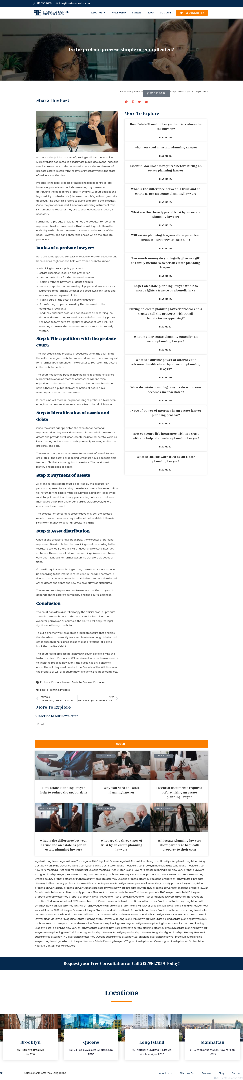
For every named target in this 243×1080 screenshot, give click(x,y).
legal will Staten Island (133, 861)
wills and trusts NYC (71, 914)
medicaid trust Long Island (170, 865)
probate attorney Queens (111, 879)
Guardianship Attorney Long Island (45, 1073)
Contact (165, 12)
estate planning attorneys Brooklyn (121, 923)
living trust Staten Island (109, 865)
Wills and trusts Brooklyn (153, 910)
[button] (126, 101)
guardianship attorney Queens (86, 937)
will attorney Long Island (183, 901)
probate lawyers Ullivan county (63, 892)
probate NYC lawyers (187, 892)
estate (62, 493)
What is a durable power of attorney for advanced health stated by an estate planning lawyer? (165, 364)
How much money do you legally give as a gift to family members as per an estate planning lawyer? (166, 263)
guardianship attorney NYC (51, 937)
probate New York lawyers (51, 923)
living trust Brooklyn (159, 861)
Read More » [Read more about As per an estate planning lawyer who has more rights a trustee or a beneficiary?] (165, 299)
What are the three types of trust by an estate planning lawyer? (165, 214)
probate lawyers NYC (139, 888)
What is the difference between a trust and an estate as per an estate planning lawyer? (166, 191)
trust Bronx (134, 901)
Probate (45, 682)
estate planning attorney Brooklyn (155, 928)
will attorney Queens (92, 905)
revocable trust (117, 901)
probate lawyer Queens (78, 888)
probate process (72, 358)
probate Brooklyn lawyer (119, 883)
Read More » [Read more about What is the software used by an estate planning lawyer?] (165, 469)
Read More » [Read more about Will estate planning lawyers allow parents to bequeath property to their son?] (165, 248)
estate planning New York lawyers (64, 932)
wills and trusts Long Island (185, 910)
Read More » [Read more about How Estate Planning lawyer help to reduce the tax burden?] (165, 137)
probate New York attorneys (99, 892)
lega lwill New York (71, 861)
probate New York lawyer (133, 892)
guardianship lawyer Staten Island (184, 941)
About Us (98, 12)
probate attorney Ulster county (84, 883)
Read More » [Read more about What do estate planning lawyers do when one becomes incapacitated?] (165, 400)
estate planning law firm (53, 14)
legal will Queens (109, 861)
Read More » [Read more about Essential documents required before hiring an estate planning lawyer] (165, 179)
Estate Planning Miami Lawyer (94, 919)
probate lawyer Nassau (49, 888)
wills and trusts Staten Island (129, 914)
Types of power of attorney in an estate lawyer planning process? (165, 412)
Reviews (136, 12)
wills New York (141, 919)
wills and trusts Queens (98, 914)
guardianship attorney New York (185, 932)
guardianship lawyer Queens (146, 941)
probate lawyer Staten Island (170, 888)
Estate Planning (49, 690)
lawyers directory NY (178, 896)
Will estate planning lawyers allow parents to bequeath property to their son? (165, 237)
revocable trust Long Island (147, 896)
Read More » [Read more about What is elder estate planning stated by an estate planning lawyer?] (165, 350)
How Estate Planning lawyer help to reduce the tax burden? (165, 126)
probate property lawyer (84, 896)
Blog (151, 12)
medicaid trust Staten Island (116, 870)
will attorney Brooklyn (155, 901)
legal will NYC (90, 861)
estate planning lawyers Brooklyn (164, 923)
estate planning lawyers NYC (189, 919)
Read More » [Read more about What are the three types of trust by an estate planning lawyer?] (165, 225)
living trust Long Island (185, 861)
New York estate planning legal (152, 870)
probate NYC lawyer (161, 892)
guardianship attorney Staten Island (127, 937)
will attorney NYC (68, 905)
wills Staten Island (161, 919)
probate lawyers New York (109, 888)
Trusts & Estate (56, 12)
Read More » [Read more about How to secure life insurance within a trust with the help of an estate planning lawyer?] (165, 446)
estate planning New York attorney (67, 928)
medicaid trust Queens (84, 870)
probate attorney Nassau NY (163, 874)
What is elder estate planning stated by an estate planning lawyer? (166, 339)
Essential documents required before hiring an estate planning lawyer (166, 168)
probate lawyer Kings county (152, 883)
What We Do (118, 12)
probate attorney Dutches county (86, 874)
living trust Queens (83, 865)
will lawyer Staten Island (97, 910)
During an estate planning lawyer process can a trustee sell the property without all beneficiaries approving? (165, 314)
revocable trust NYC (65, 901)
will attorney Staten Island (121, 905)
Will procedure (64, 672)
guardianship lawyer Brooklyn (168, 937)
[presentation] (58, 734)
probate (58, 221)
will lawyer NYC (50, 910)
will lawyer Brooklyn (149, 905)
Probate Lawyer (61, 682)
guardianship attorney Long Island (145, 932)
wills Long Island (122, 919)
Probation (99, 682)
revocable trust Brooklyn (115, 896)
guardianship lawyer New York (76, 941)
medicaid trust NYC (58, 870)
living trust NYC (62, 865)
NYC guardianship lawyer (50, 874)
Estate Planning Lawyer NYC (111, 941)
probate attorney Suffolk (177, 879)
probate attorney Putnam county (74, 879)
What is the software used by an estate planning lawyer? (165, 459)
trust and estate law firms (83, 923)
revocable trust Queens (92, 901)
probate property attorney (51, 896)
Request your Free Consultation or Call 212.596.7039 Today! (121, 963)
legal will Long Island (47, 861)
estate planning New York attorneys (111, 928)
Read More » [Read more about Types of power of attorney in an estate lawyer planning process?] (165, 423)
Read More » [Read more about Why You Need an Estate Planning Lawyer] (165, 156)
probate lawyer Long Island (187, 883)
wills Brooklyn (156, 914)
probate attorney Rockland (144, 879)
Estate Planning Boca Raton (181, 914)
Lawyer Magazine (65, 919)
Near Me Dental (44, 945)
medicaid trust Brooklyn (139, 865)
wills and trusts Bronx (125, 910)
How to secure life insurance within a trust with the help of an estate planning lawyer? (165, 436)
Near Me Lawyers (64, 945)
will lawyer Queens (71, 910)
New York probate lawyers (188, 870)
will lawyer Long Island (175, 905)
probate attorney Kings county (127, 874)
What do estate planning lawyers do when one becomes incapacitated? (165, 389)
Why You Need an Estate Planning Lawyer (165, 147)
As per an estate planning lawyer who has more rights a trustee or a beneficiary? (166, 288)
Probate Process (82, 682)
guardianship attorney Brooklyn (104, 932)
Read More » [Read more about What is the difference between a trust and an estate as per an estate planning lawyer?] (165, 202)
